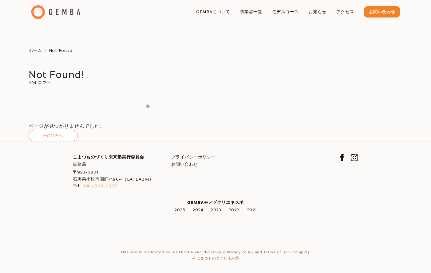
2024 (197, 209)
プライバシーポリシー (193, 156)
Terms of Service (280, 252)
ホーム (35, 50)
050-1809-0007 (99, 185)
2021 (252, 209)
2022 (234, 209)
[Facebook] (342, 157)
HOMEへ (53, 135)
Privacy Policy (240, 252)
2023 (216, 209)
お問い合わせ (382, 11)
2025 (179, 209)
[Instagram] (354, 157)
